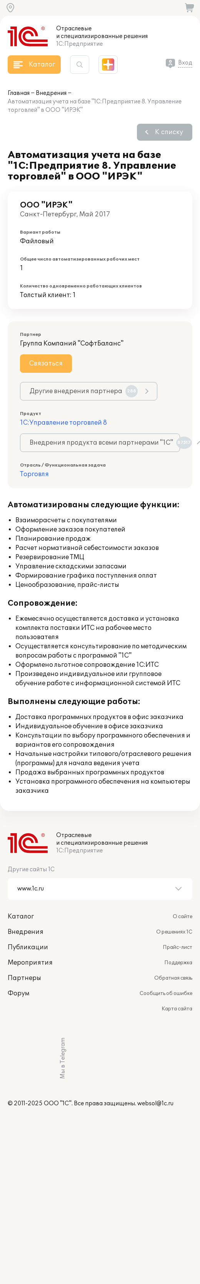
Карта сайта (177, 1009)
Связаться (46, 363)
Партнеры (24, 978)
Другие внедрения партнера (84, 391)
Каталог (21, 916)
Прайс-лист (177, 947)
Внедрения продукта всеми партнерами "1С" (105, 443)
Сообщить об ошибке (166, 993)
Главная (19, 93)
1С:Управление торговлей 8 (63, 423)
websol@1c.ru (155, 1103)
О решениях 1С (174, 932)
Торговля (34, 474)
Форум (18, 993)
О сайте (182, 917)
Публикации (28, 947)
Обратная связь (173, 978)
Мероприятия (30, 963)
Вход (185, 63)
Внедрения (51, 93)
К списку (169, 132)
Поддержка (178, 963)
